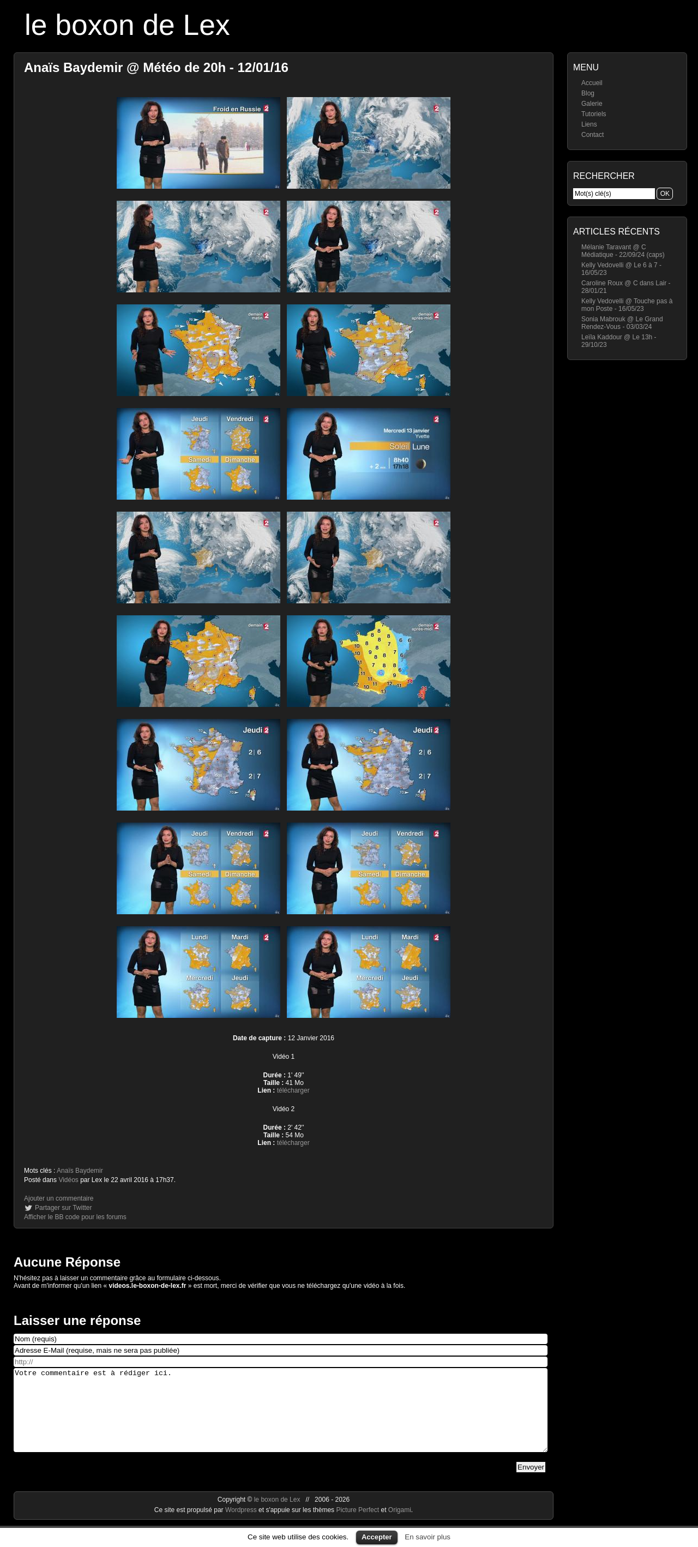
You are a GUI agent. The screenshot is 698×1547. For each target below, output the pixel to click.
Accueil (592, 83)
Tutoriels (593, 114)
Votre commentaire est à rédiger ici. (280, 1418)
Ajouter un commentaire (58, 1198)
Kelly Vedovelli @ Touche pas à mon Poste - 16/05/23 (626, 305)
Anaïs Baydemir (80, 1170)
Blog (587, 93)
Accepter (377, 1537)
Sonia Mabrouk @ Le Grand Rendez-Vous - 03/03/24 (622, 323)
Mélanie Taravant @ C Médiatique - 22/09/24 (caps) (623, 251)
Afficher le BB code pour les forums (75, 1217)
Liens (589, 124)
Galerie (592, 103)
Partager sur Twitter (63, 1208)
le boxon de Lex (127, 25)
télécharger (293, 1090)
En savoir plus (427, 1537)
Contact (592, 135)
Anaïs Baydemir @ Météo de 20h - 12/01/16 (156, 67)
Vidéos (68, 1180)
